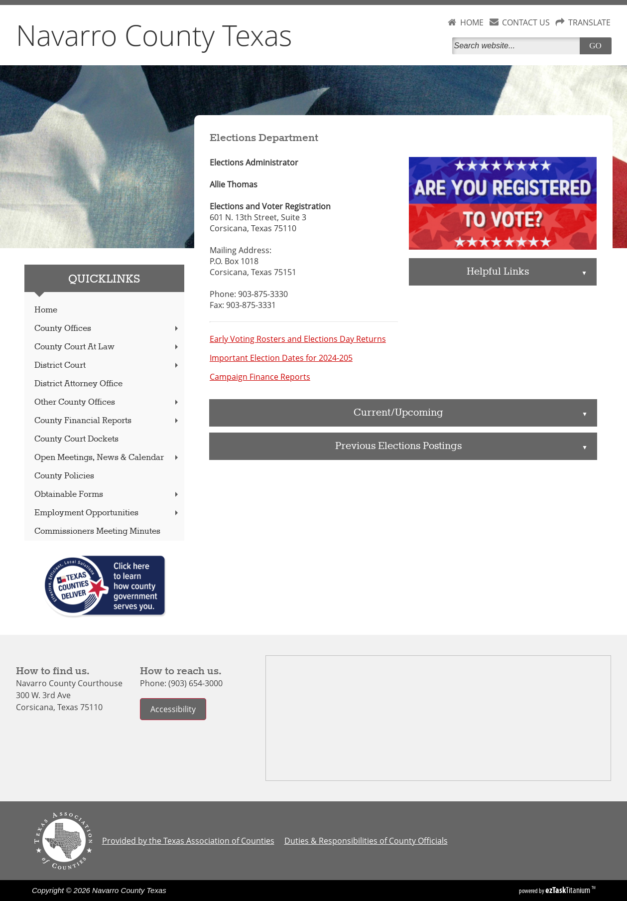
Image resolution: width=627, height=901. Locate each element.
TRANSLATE (589, 22)
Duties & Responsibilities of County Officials (366, 840)
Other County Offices (107, 402)
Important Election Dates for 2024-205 (281, 357)
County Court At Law (107, 347)
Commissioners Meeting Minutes (97, 531)
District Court (107, 365)
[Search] (518, 45)
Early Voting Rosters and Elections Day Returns (298, 338)
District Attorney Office (78, 384)
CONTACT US (526, 22)
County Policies (64, 476)
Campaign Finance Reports (260, 376)
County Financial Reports (107, 421)
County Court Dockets (76, 439)
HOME (472, 22)
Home (45, 310)
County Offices (107, 328)
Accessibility (173, 709)
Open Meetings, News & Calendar (107, 457)
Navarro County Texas (154, 35)
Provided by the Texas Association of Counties (188, 840)
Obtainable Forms (107, 494)
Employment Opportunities (107, 513)
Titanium (568, 890)
